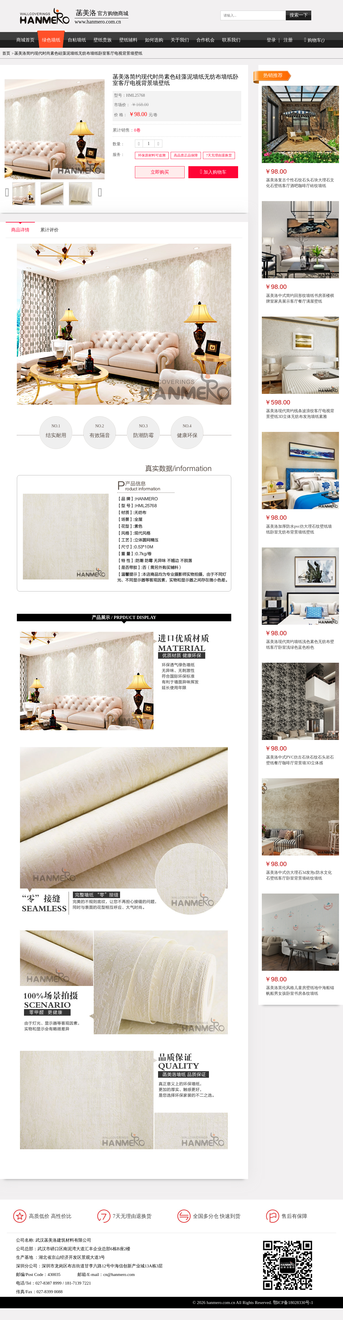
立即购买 (160, 172)
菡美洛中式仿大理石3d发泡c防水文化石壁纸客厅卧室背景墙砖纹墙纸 (299, 875)
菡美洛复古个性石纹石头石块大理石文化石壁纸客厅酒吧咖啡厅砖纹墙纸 (300, 183)
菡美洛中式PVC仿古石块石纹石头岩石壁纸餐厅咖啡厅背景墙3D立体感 (300, 760)
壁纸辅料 (128, 39)
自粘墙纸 (77, 39)
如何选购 (154, 39)
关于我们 (180, 39)
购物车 (314, 40)
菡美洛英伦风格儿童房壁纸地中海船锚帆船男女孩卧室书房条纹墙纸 (300, 991)
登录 (271, 39)
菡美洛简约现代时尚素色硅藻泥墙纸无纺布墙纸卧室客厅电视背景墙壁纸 (78, 53)
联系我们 (231, 39)
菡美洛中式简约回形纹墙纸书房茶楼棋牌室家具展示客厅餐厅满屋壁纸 (300, 298)
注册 (288, 39)
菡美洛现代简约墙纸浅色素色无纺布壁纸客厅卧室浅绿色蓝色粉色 (300, 645)
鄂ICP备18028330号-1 (293, 1302)
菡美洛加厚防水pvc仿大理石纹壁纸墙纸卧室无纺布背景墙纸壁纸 (299, 529)
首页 (6, 53)
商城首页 (25, 39)
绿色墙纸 (51, 39)
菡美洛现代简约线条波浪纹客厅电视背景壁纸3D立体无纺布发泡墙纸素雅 (300, 414)
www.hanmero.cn (59, 1300)
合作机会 (205, 39)
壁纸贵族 (102, 39)
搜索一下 (299, 15)
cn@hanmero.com (119, 1274)
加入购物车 (213, 171)
